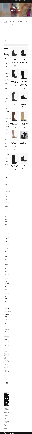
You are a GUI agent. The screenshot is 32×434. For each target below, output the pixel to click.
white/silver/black (7, 308)
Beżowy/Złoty (6, 77)
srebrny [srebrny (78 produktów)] (7, 402)
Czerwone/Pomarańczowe (8, 172)
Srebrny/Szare (6, 290)
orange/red (6, 248)
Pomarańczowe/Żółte (7, 262)
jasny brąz (6, 210)
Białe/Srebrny (6, 83)
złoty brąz (6, 327)
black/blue (6, 91)
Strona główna (9, 43)
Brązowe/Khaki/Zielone (8, 114)
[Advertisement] (16, 33)
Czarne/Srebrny (7, 154)
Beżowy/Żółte (6, 76)
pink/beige (6, 256)
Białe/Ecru (6, 82)
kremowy (6, 219)
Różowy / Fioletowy (6, 282)
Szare (5, 293)
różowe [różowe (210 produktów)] (5, 400)
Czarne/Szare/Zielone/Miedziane (9, 157)
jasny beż (6, 209)
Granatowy (6, 196)
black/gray (6, 95)
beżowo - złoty (6, 66)
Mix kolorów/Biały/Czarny (7, 230)
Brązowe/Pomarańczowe (8, 118)
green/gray (6, 205)
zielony (5, 320)
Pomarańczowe (7, 260)
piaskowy (6, 253)
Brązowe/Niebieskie (7, 115)
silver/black (6, 286)
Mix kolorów (6, 228)
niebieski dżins (6, 238)
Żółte (5, 322)
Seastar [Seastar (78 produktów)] (5, 401)
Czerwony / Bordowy (6, 177)
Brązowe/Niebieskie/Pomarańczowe (9, 117)
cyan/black (6, 146)
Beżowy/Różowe (7, 73)
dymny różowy (6, 180)
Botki (5, 341)
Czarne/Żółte (6, 161)
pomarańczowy (6, 264)
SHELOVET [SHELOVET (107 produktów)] (5, 402)
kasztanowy (6, 213)
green (5, 203)
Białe (5, 79)
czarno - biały (6, 164)
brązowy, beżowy (7, 126)
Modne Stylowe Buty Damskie (15, 1)
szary (5, 296)
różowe (5, 274)
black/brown (6, 92)
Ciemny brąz (6, 143)
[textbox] (6, 336)
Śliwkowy (6, 287)
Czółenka (6, 342)
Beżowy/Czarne (7, 70)
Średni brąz (6, 292)
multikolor (6, 232)
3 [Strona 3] (15, 173)
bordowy (6, 108)
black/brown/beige (7, 94)
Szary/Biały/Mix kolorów (7, 298)
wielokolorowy (6, 316)
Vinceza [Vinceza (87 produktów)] (5, 404)
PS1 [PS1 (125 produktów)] (6, 399)
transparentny (6, 302)
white (5, 304)
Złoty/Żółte (6, 331)
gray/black (6, 200)
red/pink (6, 271)
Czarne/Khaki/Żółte (6, 152)
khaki (5, 216)
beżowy (6, 67)
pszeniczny (6, 267)
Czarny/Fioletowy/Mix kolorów (7, 167)
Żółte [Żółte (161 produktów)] (8, 405)
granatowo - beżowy (6, 195)
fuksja (5, 185)
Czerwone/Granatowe (7, 170)
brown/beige (6, 129)
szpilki (19, 1)
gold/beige (6, 188)
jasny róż (6, 212)
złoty (5, 326)
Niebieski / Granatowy (6, 237)
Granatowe (6, 190)
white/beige (6, 305)
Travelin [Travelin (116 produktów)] (7, 403)
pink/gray (6, 259)
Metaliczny (6, 227)
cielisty (5, 139)
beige (5, 60)
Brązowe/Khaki (6, 112)
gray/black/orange (7, 202)
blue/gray (6, 104)
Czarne (5, 147)
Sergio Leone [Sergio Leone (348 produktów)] (8, 401)
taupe (5, 301)
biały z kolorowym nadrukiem (7, 88)
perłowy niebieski (6, 252)
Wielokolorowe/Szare (7, 312)
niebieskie (6, 241)
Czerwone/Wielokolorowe (8, 173)
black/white (6, 98)
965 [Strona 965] (21, 173)
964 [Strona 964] (19, 173)
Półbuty (6, 345)
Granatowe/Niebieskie (7, 191)
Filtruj (6, 54)
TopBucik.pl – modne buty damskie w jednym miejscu (18, 0)
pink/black (6, 257)
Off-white (6, 244)
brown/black (6, 132)
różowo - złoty (6, 278)
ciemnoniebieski (7, 140)
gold (5, 187)
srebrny (6, 289)
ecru (5, 181)
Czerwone (6, 169)
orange (5, 247)
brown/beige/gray (7, 130)
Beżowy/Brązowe (7, 69)
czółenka (22, 1)
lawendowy (6, 224)
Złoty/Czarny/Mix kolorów (7, 329)
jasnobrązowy (6, 206)
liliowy (5, 225)
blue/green (6, 105)
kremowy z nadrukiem (6, 221)
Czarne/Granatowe (7, 150)
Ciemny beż (6, 142)
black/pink (6, 97)
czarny (5, 165)
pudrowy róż (6, 268)
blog (24, 0)
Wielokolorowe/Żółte (7, 314)
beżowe (6, 63)
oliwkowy (6, 245)
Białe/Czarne (6, 80)
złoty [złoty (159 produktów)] (6, 405)
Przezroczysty (6, 265)
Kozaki (5, 344)
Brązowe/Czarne (7, 111)
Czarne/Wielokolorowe (7, 158)
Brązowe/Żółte (6, 121)
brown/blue (6, 133)
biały (5, 86)
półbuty (24, 1)
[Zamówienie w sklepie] (16, 45)
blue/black (6, 101)
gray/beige (6, 199)
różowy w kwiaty (7, 283)
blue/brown (6, 102)
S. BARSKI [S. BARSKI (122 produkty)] (7, 400)
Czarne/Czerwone (7, 149)
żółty (5, 323)
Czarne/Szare (6, 155)
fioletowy (6, 184)
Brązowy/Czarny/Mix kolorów (7, 124)
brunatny (6, 136)
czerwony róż (6, 178)
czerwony (6, 175)
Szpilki (5, 348)
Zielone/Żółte (6, 319)
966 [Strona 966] (23, 173)
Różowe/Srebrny (7, 275)
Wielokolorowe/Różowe (8, 311)
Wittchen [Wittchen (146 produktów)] (7, 404)
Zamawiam (14, 66)
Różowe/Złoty (6, 277)
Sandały (6, 347)
